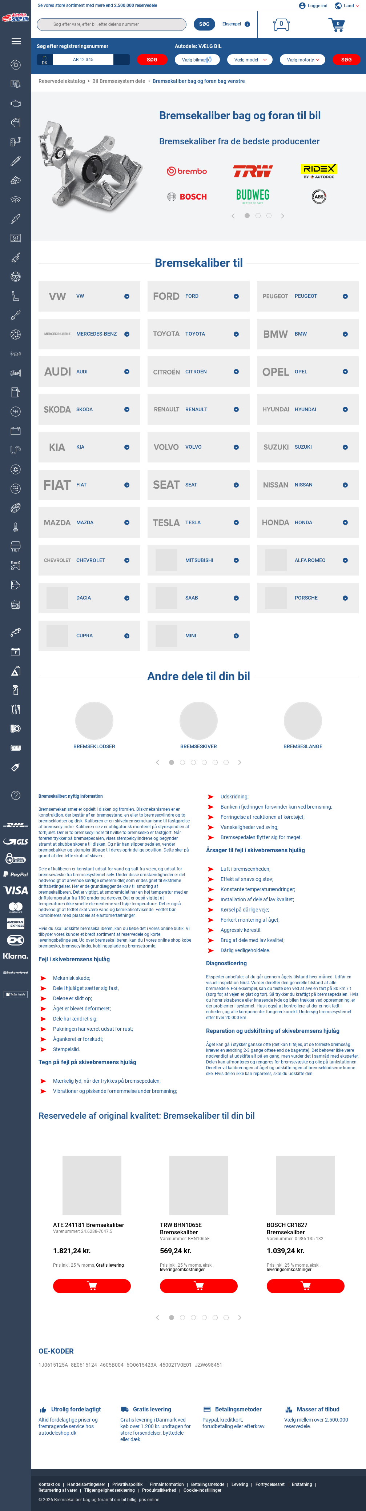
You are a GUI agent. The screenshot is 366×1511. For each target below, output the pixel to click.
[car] (302, 60)
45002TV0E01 (176, 1365)
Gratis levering (110, 1265)
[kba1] (83, 59)
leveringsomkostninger (182, 1270)
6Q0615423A (141, 1365)
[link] (15, 632)
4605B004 (112, 1365)
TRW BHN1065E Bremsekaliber (181, 1229)
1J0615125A (53, 1365)
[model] (250, 60)
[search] (111, 24)
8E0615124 (84, 1365)
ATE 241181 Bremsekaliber (88, 1225)
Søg (204, 24)
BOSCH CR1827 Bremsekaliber (287, 1229)
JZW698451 (208, 1365)
